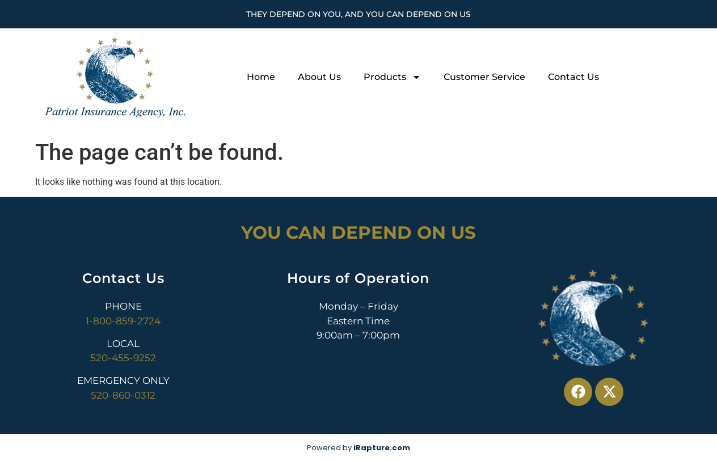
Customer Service (484, 76)
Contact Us (573, 76)
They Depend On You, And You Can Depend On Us (358, 14)
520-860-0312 (123, 395)
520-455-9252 (123, 357)
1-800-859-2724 (123, 321)
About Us (319, 76)
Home (261, 76)
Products (392, 77)
